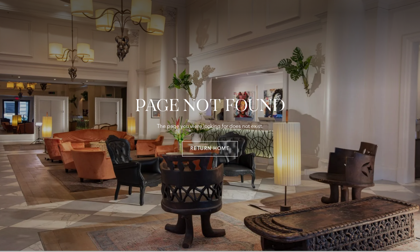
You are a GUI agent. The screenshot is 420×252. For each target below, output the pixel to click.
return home (210, 148)
